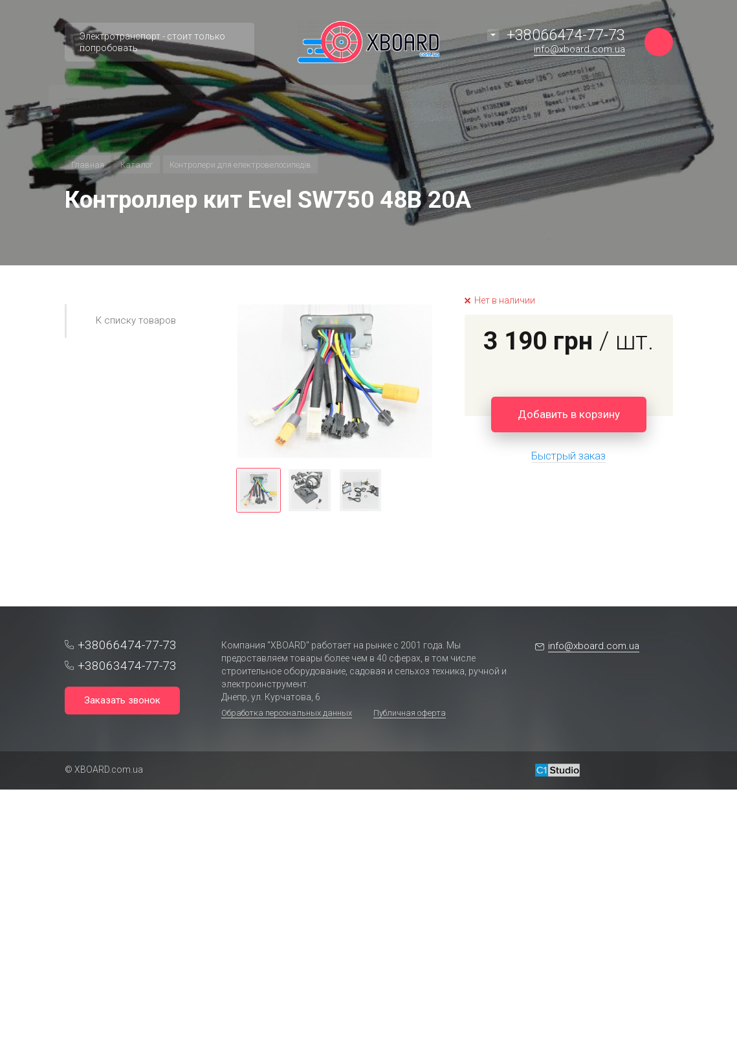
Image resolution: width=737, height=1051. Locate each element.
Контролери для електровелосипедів (240, 165)
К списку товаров (136, 320)
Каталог (136, 165)
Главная (87, 165)
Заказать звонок (122, 700)
